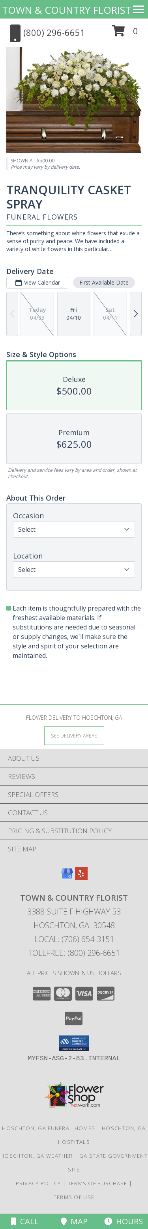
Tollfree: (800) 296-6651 (74, 953)
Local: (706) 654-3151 (74, 939)
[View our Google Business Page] (67, 877)
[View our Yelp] (81, 877)
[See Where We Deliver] (74, 735)
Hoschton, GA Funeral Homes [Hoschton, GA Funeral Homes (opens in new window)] (48, 1128)
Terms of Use (74, 1197)
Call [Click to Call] (25, 1221)
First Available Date (104, 282)
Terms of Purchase (97, 1183)
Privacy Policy (38, 1183)
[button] (125, 34)
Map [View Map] (74, 1221)
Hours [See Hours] (123, 1221)
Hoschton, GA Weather (36, 1155)
